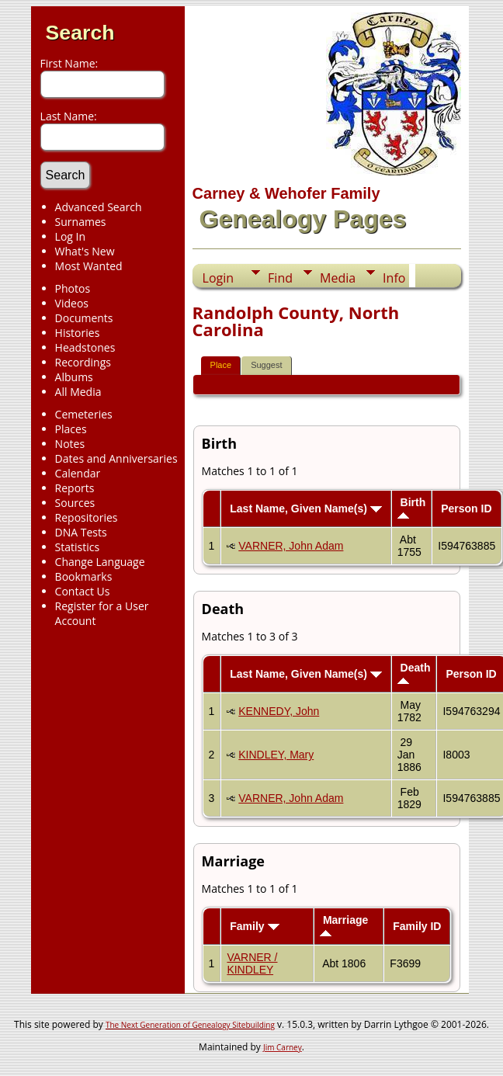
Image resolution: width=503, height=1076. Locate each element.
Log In (70, 236)
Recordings (83, 362)
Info (394, 277)
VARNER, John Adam (290, 546)
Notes (70, 443)
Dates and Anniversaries (116, 458)
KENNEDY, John (278, 711)
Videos (71, 303)
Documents (84, 318)
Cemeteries (84, 414)
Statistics (77, 547)
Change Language (100, 561)
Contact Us (82, 591)
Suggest (266, 365)
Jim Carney (282, 1047)
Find (280, 277)
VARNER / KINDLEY (252, 963)
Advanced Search (98, 207)
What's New (85, 251)
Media (338, 277)
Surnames (80, 221)
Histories (77, 332)
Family (254, 926)
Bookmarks (84, 576)
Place (221, 365)
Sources (75, 502)
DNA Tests (81, 532)
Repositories (86, 517)
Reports (75, 488)
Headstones (85, 347)
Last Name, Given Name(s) (306, 508)
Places (71, 429)
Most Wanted (89, 266)
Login (218, 277)
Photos (73, 288)
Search (80, 32)
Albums (74, 377)
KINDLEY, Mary (276, 754)
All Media (78, 391)
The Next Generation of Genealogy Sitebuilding (190, 1024)
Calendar (78, 473)
